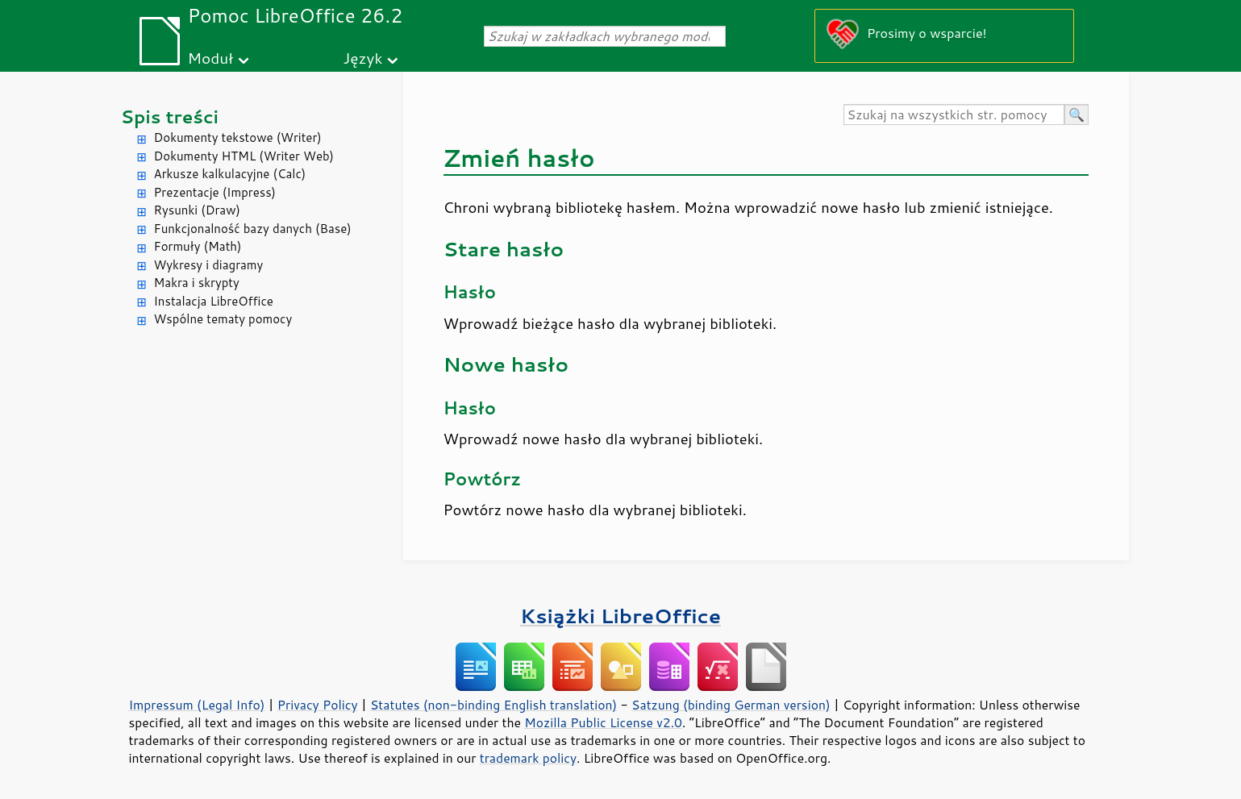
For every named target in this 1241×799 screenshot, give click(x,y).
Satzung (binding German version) (731, 705)
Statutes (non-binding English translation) (493, 705)
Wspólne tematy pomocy (223, 318)
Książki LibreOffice (620, 615)
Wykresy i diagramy (209, 264)
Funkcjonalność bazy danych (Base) (253, 228)
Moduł (211, 58)
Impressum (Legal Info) (197, 705)
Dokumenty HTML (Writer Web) (244, 156)
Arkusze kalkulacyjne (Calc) (230, 173)
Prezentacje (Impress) (215, 192)
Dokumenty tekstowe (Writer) (238, 137)
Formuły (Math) (198, 246)
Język (363, 58)
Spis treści (170, 116)
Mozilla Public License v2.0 (603, 722)
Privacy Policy (317, 705)
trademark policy (528, 758)
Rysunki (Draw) (197, 210)
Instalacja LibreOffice (213, 301)
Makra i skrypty (196, 282)
